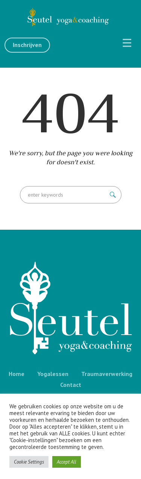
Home (16, 373)
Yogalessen (52, 373)
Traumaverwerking (106, 373)
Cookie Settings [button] (29, 462)
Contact (70, 384)
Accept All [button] (66, 462)
